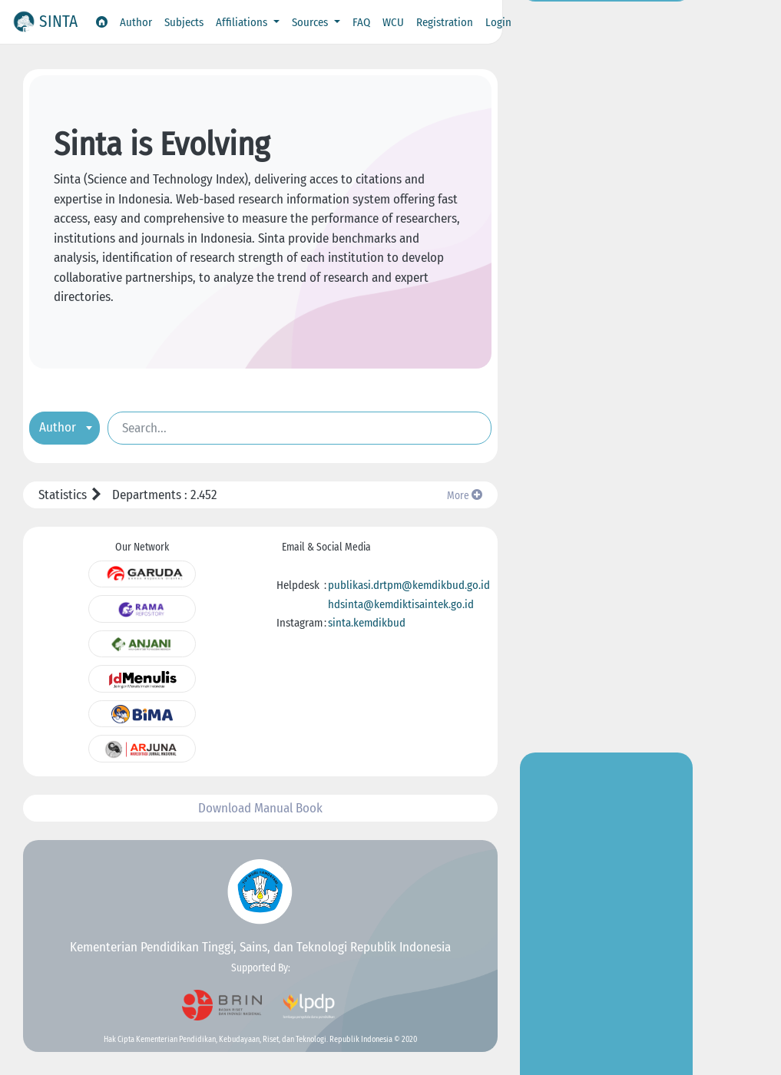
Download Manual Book (260, 808)
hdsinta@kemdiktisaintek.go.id (401, 604)
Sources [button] (311, 22)
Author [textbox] (57, 426)
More (464, 495)
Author (136, 22)
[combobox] (64, 427)
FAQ (361, 22)
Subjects (184, 22)
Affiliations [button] (243, 22)
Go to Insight (606, 323)
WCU (393, 22)
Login (498, 22)
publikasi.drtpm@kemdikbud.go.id (409, 585)
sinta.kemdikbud (366, 623)
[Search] (299, 428)
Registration (444, 22)
